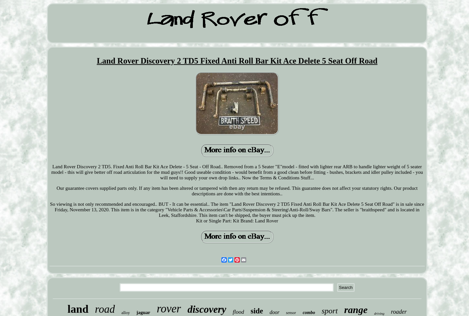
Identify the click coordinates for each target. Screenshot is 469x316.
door (274, 312)
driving (379, 313)
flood (238, 312)
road (105, 309)
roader (398, 311)
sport (330, 311)
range (356, 309)
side (256, 311)
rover (169, 308)
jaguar (143, 312)
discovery (207, 309)
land (77, 309)
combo (309, 312)
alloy (125, 312)
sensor (291, 312)
